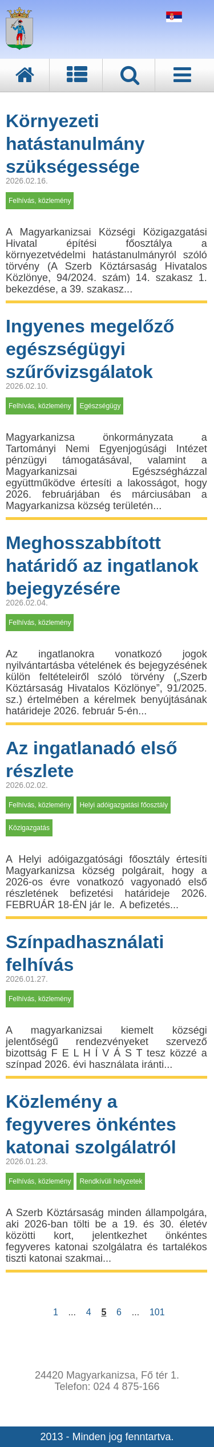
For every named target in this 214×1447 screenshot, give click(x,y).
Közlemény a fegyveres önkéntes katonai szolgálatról (91, 1124)
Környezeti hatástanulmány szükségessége (75, 144)
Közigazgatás (29, 828)
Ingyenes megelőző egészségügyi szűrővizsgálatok (90, 349)
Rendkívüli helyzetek (110, 1181)
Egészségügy (99, 406)
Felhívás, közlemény (40, 201)
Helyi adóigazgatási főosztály (123, 805)
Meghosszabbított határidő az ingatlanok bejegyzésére (102, 566)
